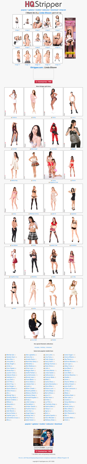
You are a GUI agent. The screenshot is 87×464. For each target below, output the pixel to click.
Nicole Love (30, 377)
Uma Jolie (9, 361)
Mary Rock (68, 411)
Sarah (28, 386)
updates (31, 10)
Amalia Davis (30, 359)
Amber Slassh (30, 406)
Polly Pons (29, 418)
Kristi (66, 420)
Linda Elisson (45, 13)
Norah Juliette (30, 391)
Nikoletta (34, 277)
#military (42, 347)
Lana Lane (48, 355)
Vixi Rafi (14, 149)
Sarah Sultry (68, 406)
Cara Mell (34, 340)
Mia (65, 415)
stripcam (62, 10)
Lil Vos (66, 391)
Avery (14, 214)
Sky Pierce (67, 359)
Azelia (8, 406)
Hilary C (48, 409)
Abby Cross (68, 366)
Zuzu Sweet (10, 368)
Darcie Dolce (10, 413)
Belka (53, 277)
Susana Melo (68, 418)
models (38, 10)
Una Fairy (48, 357)
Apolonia (73, 214)
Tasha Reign (49, 391)
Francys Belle (49, 377)
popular (24, 10)
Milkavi (8, 402)
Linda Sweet (49, 373)
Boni (46, 413)
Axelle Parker (30, 373)
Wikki (47, 379)
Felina (54, 117)
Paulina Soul (30, 409)
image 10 (58, 46)
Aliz (7, 393)
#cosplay (37, 347)
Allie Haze (48, 397)
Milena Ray (14, 180)
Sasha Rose (49, 382)
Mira (8, 420)
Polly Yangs (49, 359)
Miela (66, 393)
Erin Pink (9, 382)
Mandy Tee (10, 395)
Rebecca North (31, 393)
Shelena (14, 117)
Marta (66, 404)
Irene (66, 379)
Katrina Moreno (69, 361)
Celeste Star (30, 384)
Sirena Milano (69, 357)
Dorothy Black (11, 397)
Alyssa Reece (10, 388)
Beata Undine (11, 400)
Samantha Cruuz (12, 418)
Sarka (34, 308)
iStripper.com (36, 67)
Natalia (54, 340)
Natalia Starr (10, 357)
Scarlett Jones (30, 375)
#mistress (49, 347)
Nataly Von (29, 415)
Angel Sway (30, 413)
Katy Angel (10, 364)
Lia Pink (48, 402)
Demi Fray (9, 384)
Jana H (47, 395)
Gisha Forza (10, 391)
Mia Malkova (30, 366)
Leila (46, 368)
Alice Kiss (9, 359)
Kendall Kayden (31, 397)
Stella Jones (49, 375)
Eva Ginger (10, 386)
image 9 (47, 46)
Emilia (47, 400)
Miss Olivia (68, 409)
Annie (8, 366)
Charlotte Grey (50, 404)
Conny (34, 180)
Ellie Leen (67, 397)
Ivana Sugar (68, 355)
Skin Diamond (69, 413)
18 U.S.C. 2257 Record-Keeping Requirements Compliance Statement (37, 458)
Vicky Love (29, 368)
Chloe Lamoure (69, 388)
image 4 (47, 29)
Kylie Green (30, 420)
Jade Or (54, 214)
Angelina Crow (54, 182)
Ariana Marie (49, 370)
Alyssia (74, 149)
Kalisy (34, 117)
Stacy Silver (49, 361)
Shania (74, 180)
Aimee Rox (10, 370)
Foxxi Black (29, 379)
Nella (54, 308)
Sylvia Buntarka (50, 384)
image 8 (37, 46)
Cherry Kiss (10, 409)
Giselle (66, 377)
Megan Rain (30, 370)
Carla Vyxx (54, 149)
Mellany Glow (49, 420)
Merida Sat (10, 355)
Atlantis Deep (30, 395)
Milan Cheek (30, 388)
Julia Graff (67, 386)
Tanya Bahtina (69, 402)
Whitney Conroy (34, 214)
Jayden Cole (54, 245)
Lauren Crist (10, 373)
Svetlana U (10, 377)
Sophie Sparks (50, 415)
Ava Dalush (14, 245)
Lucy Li (74, 117)
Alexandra (9, 404)
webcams (45, 10)
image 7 (27, 46)
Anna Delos (30, 382)
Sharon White (69, 382)
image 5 (58, 29)
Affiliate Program (62, 458)
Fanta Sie (29, 357)
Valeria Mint (49, 406)
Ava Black (67, 368)
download (54, 10)
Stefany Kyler (69, 395)
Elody (27, 400)
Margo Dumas (50, 364)
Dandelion (74, 245)
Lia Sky (74, 277)
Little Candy (30, 402)
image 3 (37, 29)
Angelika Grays (14, 277)
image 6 (17, 46)
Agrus (47, 411)
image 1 (17, 29)
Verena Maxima (69, 375)
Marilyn (67, 370)
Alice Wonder (49, 418)
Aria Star (29, 411)
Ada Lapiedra (30, 355)
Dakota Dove (10, 375)
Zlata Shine (49, 366)
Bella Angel (34, 149)
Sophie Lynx (10, 415)
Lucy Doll (9, 379)
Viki (74, 308)
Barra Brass (49, 393)
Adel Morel (10, 411)
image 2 (27, 29)
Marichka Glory (31, 361)
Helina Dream (69, 384)
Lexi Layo (67, 364)
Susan (34, 245)
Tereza (54, 180)
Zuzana (66, 400)
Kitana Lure (49, 388)
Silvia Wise (48, 386)
